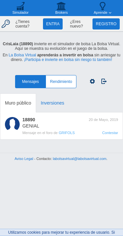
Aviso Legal (23, 159)
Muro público (18, 103)
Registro (106, 24)
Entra (53, 24)
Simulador (20, 12)
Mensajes (30, 81)
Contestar (110, 133)
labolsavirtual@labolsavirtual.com (79, 159)
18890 (28, 119)
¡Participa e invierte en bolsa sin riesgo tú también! (68, 59)
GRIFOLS (67, 133)
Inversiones (52, 103)
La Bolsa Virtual (22, 55)
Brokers (61, 12)
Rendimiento (61, 81)
